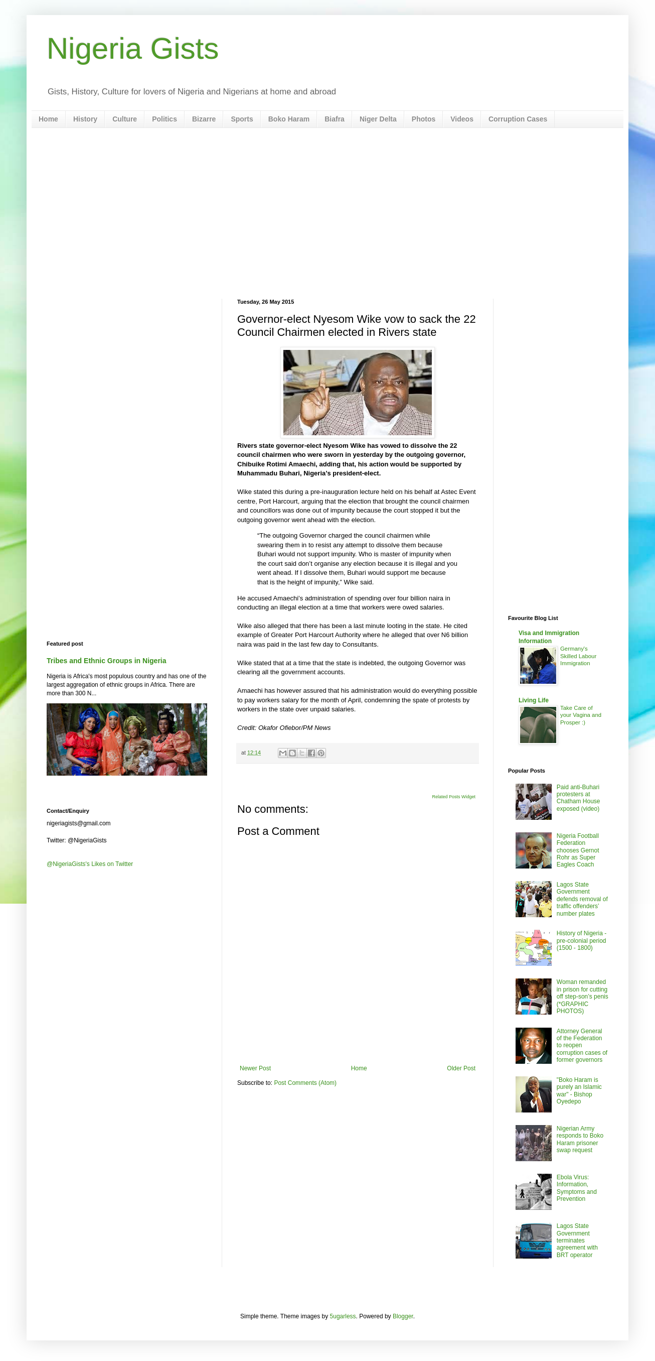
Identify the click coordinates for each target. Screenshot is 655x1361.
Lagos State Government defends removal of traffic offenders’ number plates (582, 899)
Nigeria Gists (133, 48)
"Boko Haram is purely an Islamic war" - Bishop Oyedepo (579, 1090)
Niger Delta (378, 119)
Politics (164, 119)
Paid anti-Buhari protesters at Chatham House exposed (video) (578, 798)
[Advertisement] (327, 213)
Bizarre (204, 119)
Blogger (403, 1316)
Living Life (534, 700)
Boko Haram (288, 119)
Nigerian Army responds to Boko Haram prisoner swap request (580, 1139)
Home (48, 119)
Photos (423, 119)
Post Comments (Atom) (305, 1082)
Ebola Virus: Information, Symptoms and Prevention (577, 1188)
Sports (242, 119)
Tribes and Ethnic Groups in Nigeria (107, 661)
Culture (124, 119)
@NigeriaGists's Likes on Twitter (90, 864)
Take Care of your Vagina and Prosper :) (580, 715)
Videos (461, 119)
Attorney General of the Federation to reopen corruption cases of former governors (582, 1046)
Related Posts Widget (453, 796)
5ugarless (343, 1316)
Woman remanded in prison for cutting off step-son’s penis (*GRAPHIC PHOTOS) (582, 996)
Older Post (461, 1068)
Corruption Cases (517, 119)
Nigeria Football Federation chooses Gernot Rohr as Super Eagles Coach (578, 850)
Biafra (334, 119)
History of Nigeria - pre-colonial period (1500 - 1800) (581, 940)
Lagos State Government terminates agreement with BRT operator (577, 1240)
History (85, 119)
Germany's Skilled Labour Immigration (578, 656)
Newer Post (255, 1068)
